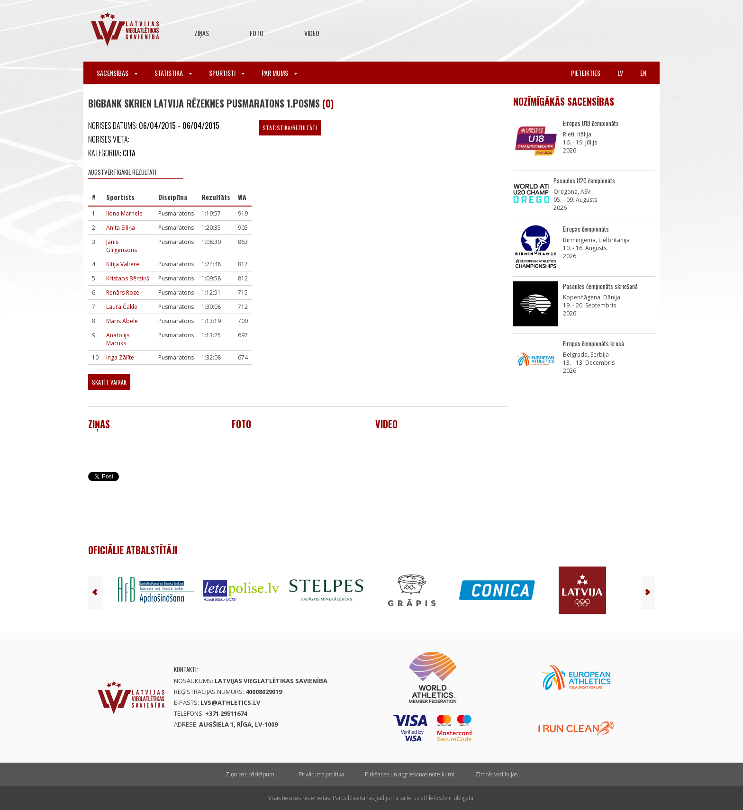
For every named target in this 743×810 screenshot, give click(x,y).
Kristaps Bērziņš (127, 278)
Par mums (279, 73)
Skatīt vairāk (109, 382)
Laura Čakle (121, 307)
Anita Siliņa (120, 228)
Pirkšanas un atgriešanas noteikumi (409, 774)
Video (311, 33)
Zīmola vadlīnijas (496, 774)
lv (620, 73)
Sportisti (227, 73)
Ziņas (201, 33)
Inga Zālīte (120, 357)
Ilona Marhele (124, 213)
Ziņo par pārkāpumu (252, 774)
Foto (256, 33)
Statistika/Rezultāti (290, 128)
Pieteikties (585, 73)
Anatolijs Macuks (117, 339)
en (643, 73)
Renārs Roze (122, 292)
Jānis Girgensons (121, 246)
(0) (328, 103)
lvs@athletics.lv (230, 702)
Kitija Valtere (122, 264)
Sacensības (117, 73)
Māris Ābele (122, 321)
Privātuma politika (321, 774)
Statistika (173, 73)
